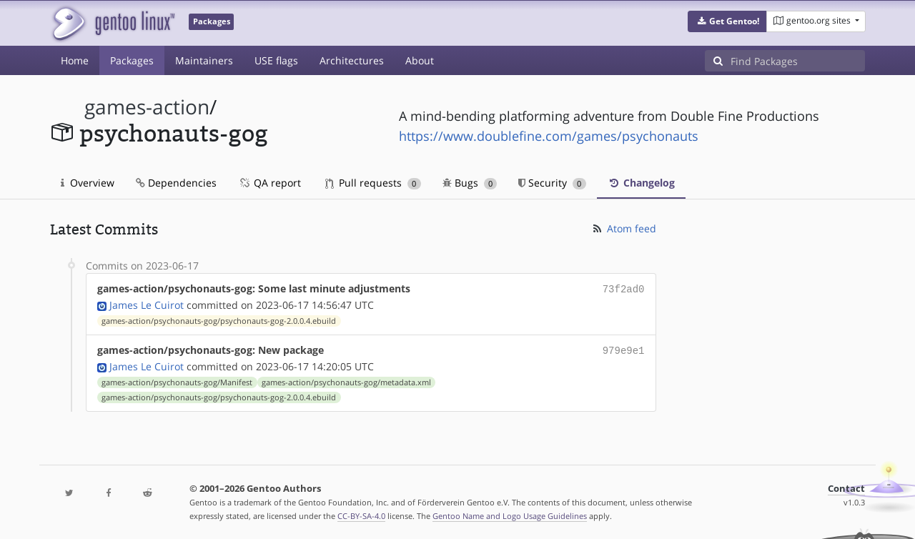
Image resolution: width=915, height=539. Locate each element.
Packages (132, 60)
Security (552, 182)
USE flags (276, 60)
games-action (146, 107)
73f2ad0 (624, 288)
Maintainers (204, 60)
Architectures (352, 60)
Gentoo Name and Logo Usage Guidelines (509, 513)
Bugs (470, 182)
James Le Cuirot (146, 303)
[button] (727, 21)
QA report (269, 182)
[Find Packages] (798, 60)
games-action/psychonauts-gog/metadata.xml (346, 380)
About (419, 60)
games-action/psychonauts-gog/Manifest (177, 380)
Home (75, 60)
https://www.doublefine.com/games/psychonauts (548, 135)
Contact (846, 486)
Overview (87, 182)
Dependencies (176, 182)
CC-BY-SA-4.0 (361, 513)
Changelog (641, 182)
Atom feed (623, 228)
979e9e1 (624, 348)
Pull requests (373, 182)
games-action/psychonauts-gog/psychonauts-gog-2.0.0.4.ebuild (219, 320)
